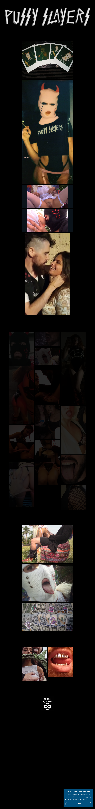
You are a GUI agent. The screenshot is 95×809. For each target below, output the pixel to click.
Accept (78, 803)
